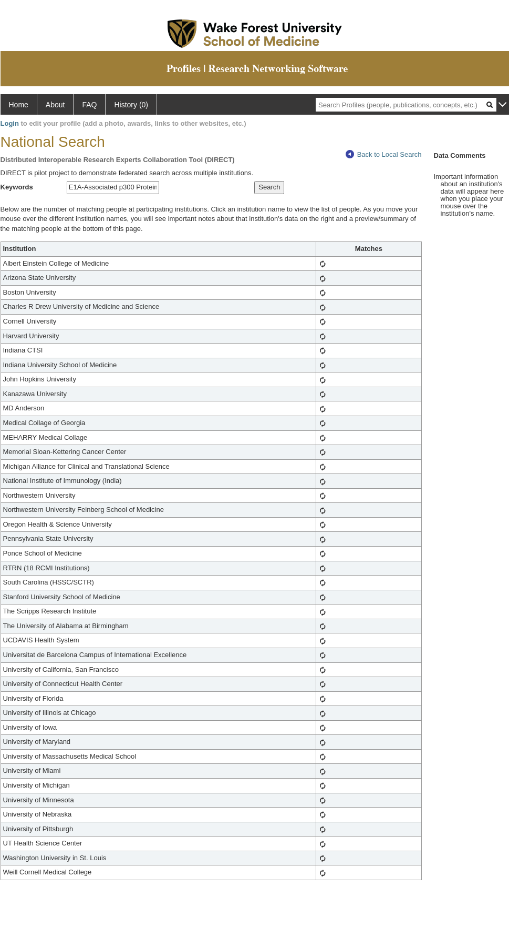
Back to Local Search (384, 154)
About (55, 104)
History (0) (131, 104)
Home (18, 104)
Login (10, 123)
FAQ (89, 104)
